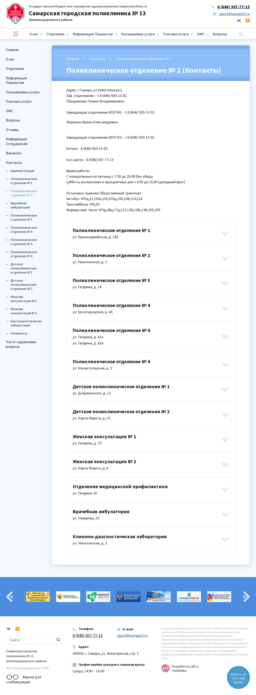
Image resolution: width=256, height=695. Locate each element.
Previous (9, 596)
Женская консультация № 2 (24, 311)
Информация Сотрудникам (17, 141)
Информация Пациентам (93, 34)
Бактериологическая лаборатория (26, 323)
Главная (12, 49)
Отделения (55, 34)
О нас (33, 34)
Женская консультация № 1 (24, 299)
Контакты (14, 162)
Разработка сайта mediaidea (185, 668)
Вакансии (13, 153)
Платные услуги (176, 34)
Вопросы (220, 34)
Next (247, 596)
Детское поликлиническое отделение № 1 (24, 268)
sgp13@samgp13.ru (231, 13)
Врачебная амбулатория (20, 205)
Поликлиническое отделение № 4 (24, 229)
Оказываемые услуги (138, 34)
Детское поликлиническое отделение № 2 (24, 284)
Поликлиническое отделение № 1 (24, 181)
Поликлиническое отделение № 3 (24, 217)
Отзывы (12, 129)
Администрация (22, 171)
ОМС (200, 34)
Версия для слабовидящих (23, 677)
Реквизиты (19, 333)
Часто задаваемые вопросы (21, 344)
